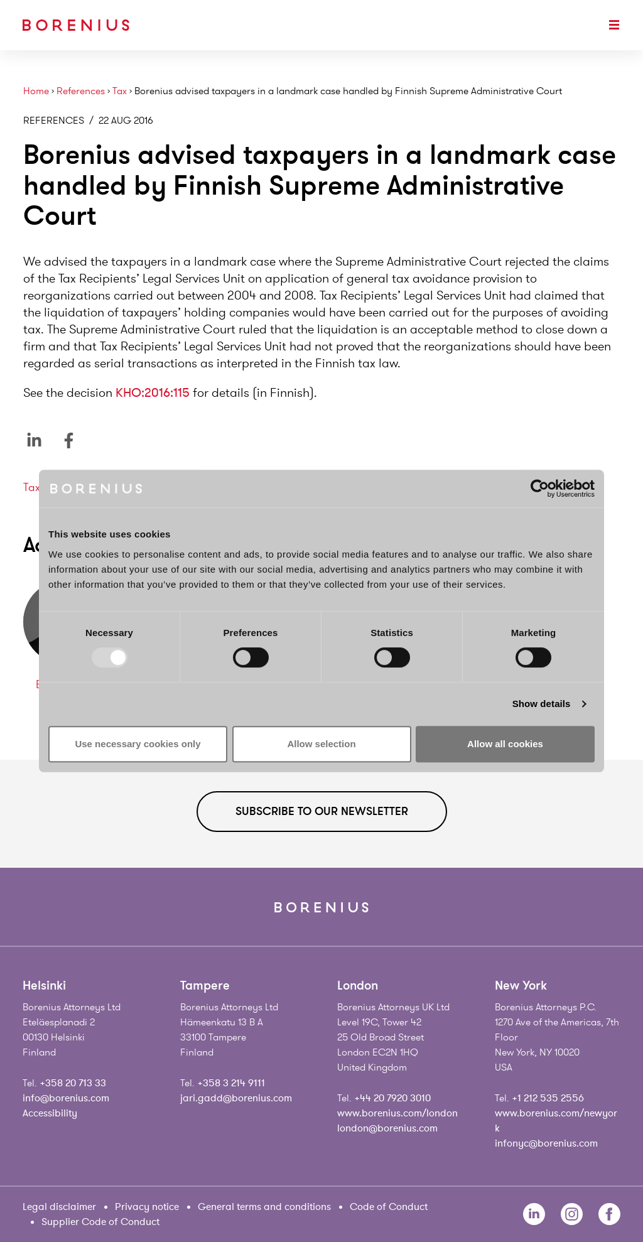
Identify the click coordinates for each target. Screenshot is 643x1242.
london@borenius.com (387, 1128)
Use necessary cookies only (137, 743)
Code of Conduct (389, 1207)
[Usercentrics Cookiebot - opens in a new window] (540, 488)
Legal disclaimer (59, 1207)
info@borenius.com (66, 1098)
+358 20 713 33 (73, 1083)
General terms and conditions (264, 1207)
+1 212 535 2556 (548, 1098)
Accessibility (50, 1113)
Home (36, 91)
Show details (541, 703)
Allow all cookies (505, 743)
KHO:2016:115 (153, 392)
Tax (119, 91)
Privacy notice (147, 1207)
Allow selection (321, 743)
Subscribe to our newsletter (321, 811)
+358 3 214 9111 (231, 1083)
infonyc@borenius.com (546, 1143)
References (81, 91)
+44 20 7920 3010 (392, 1098)
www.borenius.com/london (397, 1113)
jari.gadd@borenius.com (236, 1098)
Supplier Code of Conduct (100, 1222)
